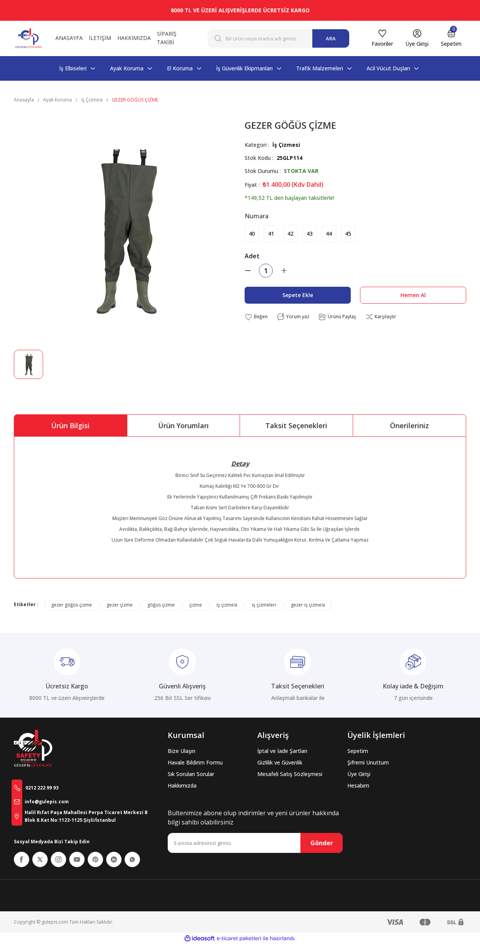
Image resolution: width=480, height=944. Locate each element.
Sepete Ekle (297, 295)
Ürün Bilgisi (70, 425)
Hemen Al (413, 295)
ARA (331, 38)
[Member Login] (417, 38)
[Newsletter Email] (255, 843)
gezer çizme (120, 605)
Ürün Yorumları (183, 425)
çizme (195, 605)
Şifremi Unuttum (368, 762)
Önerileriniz (409, 425)
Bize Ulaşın (181, 751)
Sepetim (357, 751)
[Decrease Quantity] (248, 271)
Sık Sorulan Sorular (191, 774)
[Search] (278, 38)
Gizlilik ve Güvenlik (279, 762)
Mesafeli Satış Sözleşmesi (289, 774)
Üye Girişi (358, 774)
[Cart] (451, 38)
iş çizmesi (227, 605)
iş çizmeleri (264, 605)
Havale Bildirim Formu (195, 762)
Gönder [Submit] (321, 843)
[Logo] (28, 38)
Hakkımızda (182, 785)
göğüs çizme (161, 605)
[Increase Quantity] (284, 271)
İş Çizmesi (286, 144)
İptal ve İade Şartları (282, 751)
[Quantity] (266, 271)
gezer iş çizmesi (308, 605)
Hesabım (358, 785)
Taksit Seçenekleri (296, 425)
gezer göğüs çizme (71, 605)
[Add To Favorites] (256, 317)
